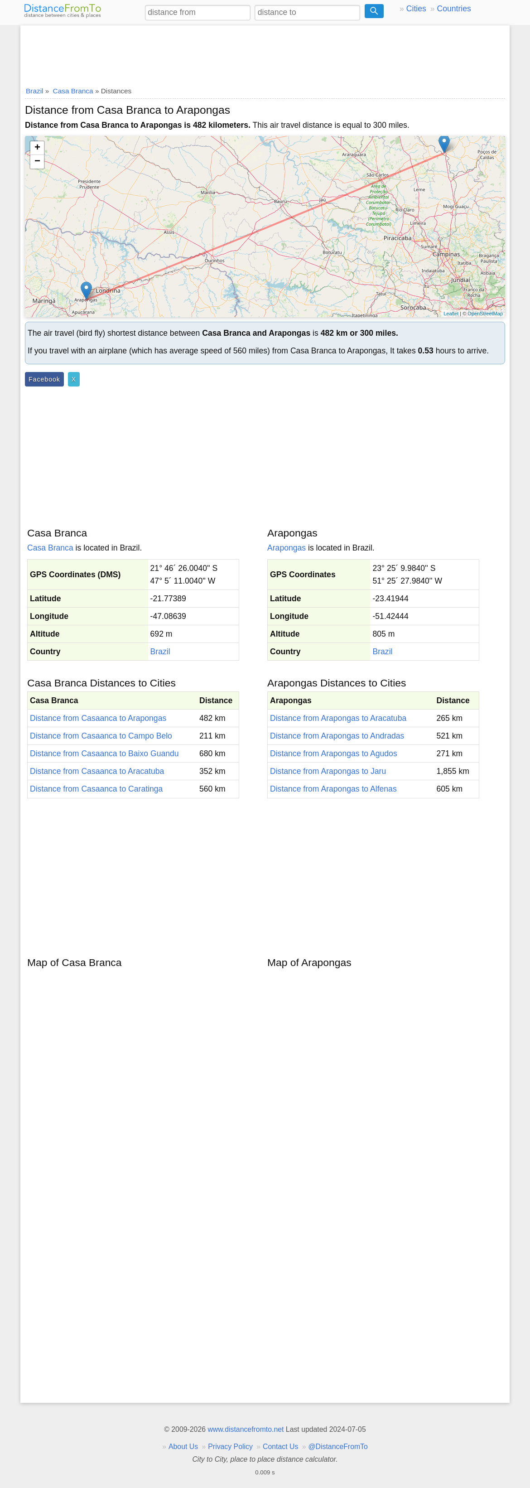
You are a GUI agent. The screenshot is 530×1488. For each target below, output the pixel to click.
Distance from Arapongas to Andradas (337, 735)
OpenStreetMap (485, 313)
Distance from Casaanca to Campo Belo (101, 735)
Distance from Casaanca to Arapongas (98, 718)
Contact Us (280, 1446)
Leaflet (450, 313)
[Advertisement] (265, 53)
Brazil (160, 651)
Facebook (44, 379)
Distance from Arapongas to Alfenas (333, 788)
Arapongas (286, 547)
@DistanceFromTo (338, 1446)
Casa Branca (50, 547)
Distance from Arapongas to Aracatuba (338, 718)
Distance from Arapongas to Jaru (328, 771)
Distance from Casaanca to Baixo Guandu (104, 753)
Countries (454, 8)
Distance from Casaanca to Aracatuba (97, 771)
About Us (183, 1446)
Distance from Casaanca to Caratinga (96, 788)
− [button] (37, 162)
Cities (416, 8)
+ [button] (37, 148)
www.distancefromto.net (245, 1429)
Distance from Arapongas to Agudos (333, 753)
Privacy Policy (230, 1446)
